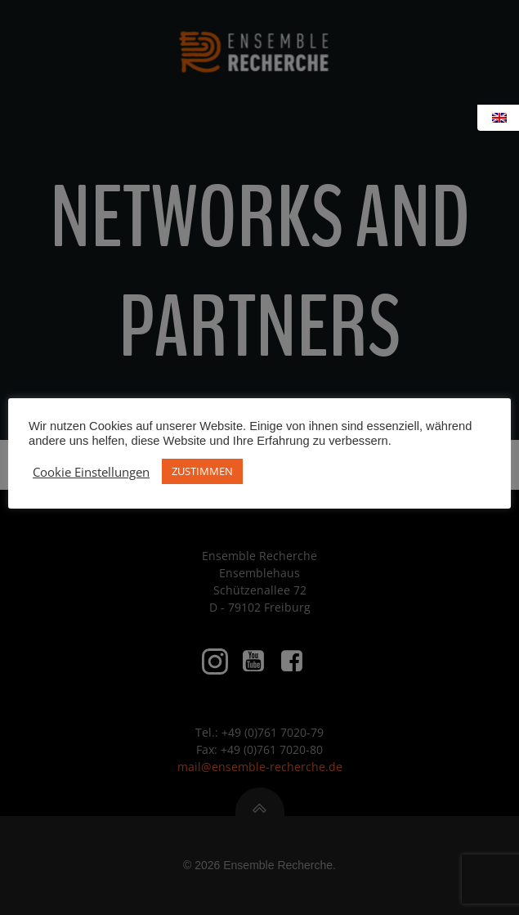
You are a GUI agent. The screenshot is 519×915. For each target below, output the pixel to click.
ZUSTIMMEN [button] (202, 471)
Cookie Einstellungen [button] (91, 472)
